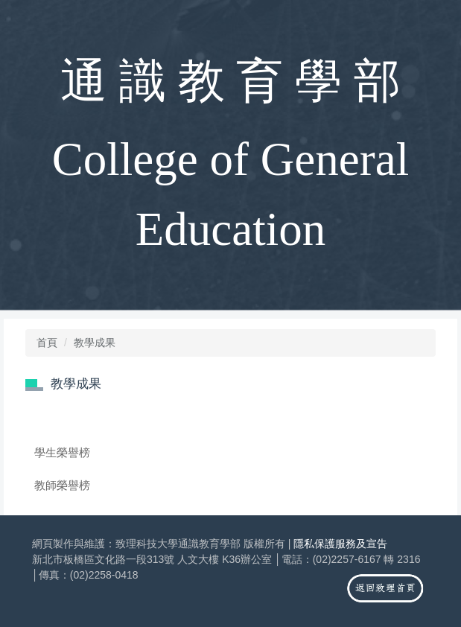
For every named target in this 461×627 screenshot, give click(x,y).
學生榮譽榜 (62, 452)
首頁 (46, 342)
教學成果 (94, 342)
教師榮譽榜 (62, 485)
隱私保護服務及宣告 (340, 544)
